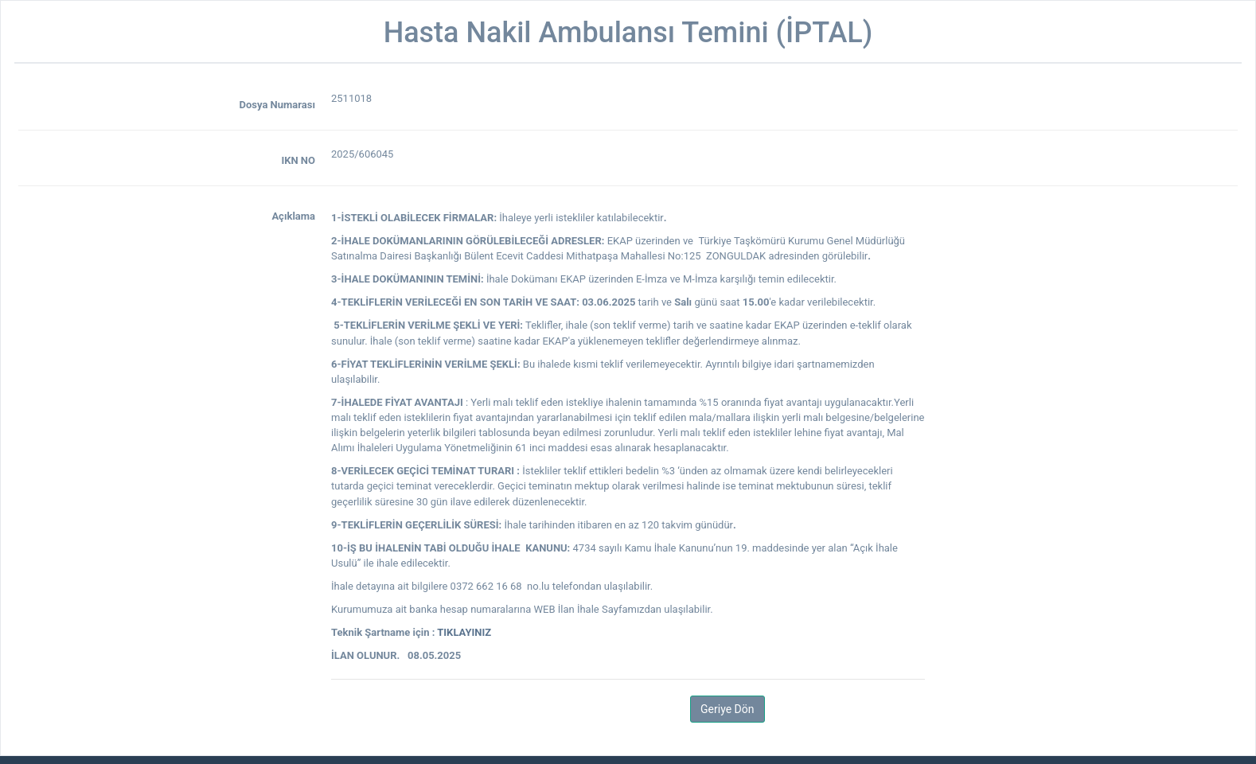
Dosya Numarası (277, 105)
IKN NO (298, 160)
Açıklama (293, 216)
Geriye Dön (727, 709)
